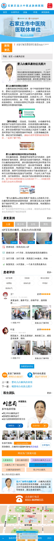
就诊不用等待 (41, 377)
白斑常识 (15, 12)
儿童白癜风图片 (22, 460)
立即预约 (46, 445)
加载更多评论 (27, 366)
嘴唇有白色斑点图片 (22, 386)
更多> (49, 218)
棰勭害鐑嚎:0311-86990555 (26, 532)
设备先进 (27, 283)
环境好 (45, 283)
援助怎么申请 (41, 465)
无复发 (27, 278)
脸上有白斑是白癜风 (11, 474)
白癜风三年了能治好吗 (15, 465)
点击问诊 (40, 425)
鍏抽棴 (36, 531)
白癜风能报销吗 (13, 470)
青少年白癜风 (39, 470)
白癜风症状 (19, 56)
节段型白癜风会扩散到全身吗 (29, 44)
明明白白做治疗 (16, 377)
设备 (25, 12)
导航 (5, 56)
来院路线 (45, 12)
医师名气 (9, 288)
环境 (35, 12)
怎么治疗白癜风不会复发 (27, 45)
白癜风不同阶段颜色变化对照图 (30, 43)
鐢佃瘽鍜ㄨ (21, 540)
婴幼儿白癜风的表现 (22, 382)
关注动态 (34, 447)
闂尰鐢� (31, 540)
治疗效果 (9, 278)
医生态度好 (45, 278)
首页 (5, 12)
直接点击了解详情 (42, 323)
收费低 (9, 283)
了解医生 (14, 425)
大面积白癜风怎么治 (41, 460)
